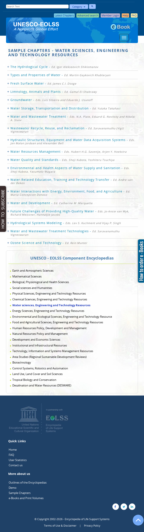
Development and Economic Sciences (36, 339)
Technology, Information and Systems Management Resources (52, 351)
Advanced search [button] (87, 15)
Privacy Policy (92, 525)
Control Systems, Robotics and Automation (40, 368)
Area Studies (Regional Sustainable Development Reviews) (49, 357)
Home (13, 450)
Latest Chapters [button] (64, 15)
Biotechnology (21, 362)
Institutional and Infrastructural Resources (39, 345)
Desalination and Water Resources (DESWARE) (41, 385)
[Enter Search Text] (37, 6)
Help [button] (125, 15)
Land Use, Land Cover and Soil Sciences (37, 374)
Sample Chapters (20, 493)
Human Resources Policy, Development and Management (49, 328)
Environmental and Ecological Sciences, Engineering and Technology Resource (62, 317)
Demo (12, 488)
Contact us (16, 465)
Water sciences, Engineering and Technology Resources (51, 305)
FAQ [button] (134, 15)
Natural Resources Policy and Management (40, 334)
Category (78, 6)
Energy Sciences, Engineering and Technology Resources (48, 311)
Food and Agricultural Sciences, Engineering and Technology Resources (57, 322)
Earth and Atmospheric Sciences (32, 270)
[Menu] (124, 37)
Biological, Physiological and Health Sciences (40, 282)
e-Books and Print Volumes (26, 498)
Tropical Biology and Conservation (34, 380)
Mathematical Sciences (27, 276)
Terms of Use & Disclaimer (60, 525)
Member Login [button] (110, 15)
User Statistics (18, 460)
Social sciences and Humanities (32, 288)
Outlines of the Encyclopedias (28, 482)
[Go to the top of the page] (136, 522)
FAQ (11, 455)
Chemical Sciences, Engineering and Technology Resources (49, 299)
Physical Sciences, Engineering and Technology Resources (49, 293)
